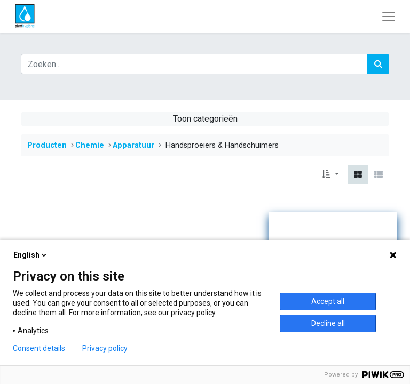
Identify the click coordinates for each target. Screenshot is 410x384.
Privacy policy (105, 348)
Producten (47, 145)
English (30, 255)
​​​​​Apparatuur (133, 145)
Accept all (327, 301)
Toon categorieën (205, 119)
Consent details (39, 348)
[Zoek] (378, 64)
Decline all (328, 323)
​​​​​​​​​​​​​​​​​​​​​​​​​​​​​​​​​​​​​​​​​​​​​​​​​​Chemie (89, 145)
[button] (330, 174)
